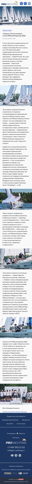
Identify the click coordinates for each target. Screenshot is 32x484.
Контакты (16, 437)
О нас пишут (21, 423)
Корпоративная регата (10, 420)
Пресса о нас (7, 30)
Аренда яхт (26, 420)
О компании (11, 433)
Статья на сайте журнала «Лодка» (15, 412)
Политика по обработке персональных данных (16, 469)
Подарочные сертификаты (16, 416)
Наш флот (9, 423)
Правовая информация (16, 466)
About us (22, 433)
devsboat (21, 479)
